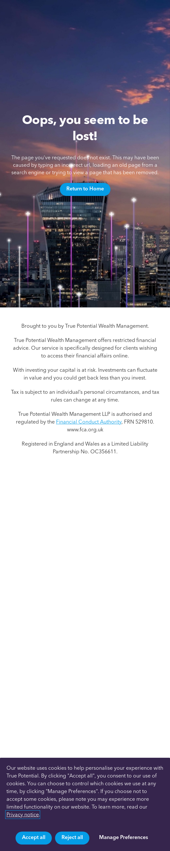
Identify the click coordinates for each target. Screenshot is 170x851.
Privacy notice (22, 814)
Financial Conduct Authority (88, 422)
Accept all (33, 837)
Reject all (72, 837)
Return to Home (85, 189)
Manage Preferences (123, 837)
